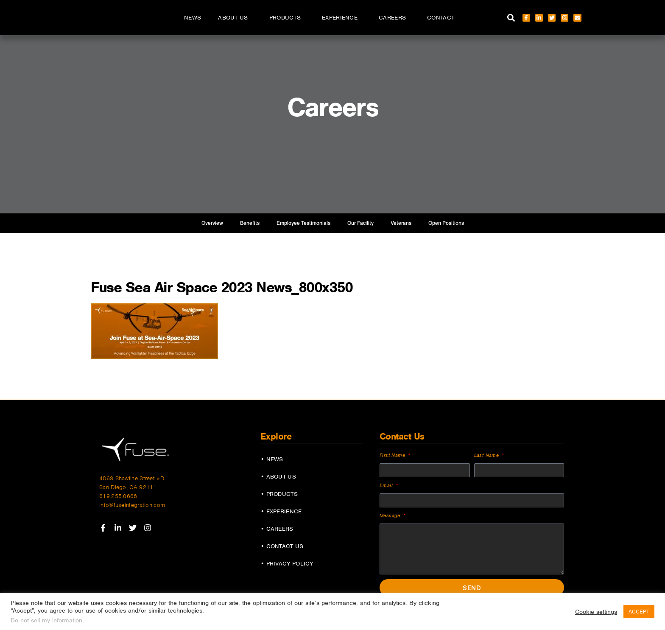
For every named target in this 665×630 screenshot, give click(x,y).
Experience (342, 18)
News (192, 17)
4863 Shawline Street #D (131, 478)
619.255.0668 (118, 496)
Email (387, 485)
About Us (235, 18)
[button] (511, 18)
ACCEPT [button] (639, 611)
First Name (393, 455)
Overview (212, 223)
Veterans (401, 223)
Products (287, 18)
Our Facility (360, 223)
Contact (440, 17)
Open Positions (446, 223)
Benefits (250, 223)
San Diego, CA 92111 (128, 487)
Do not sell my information (46, 620)
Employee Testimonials (303, 223)
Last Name (487, 455)
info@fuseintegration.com (132, 505)
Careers (394, 18)
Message (391, 515)
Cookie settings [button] (596, 612)
